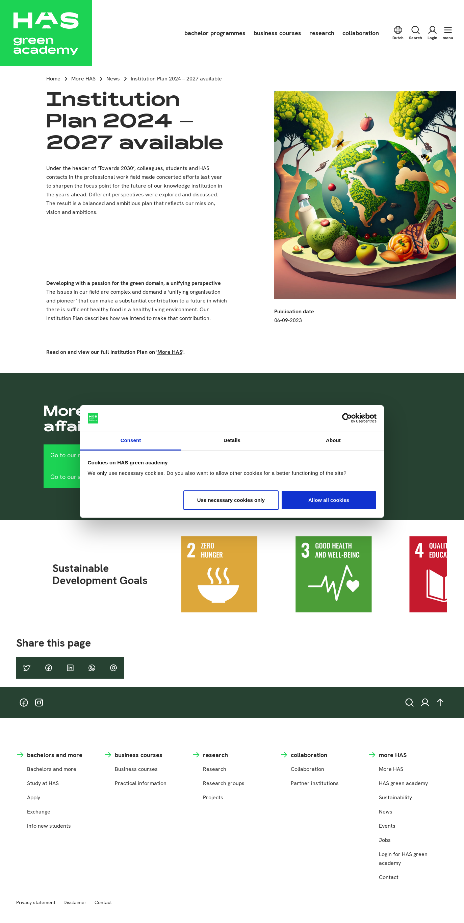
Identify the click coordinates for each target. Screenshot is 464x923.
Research (214, 769)
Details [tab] (232, 440)
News (113, 78)
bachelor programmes (215, 33)
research (321, 33)
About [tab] (333, 440)
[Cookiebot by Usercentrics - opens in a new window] (347, 418)
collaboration (360, 33)
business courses (277, 33)
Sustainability (395, 797)
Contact (388, 877)
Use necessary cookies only (231, 500)
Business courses (136, 769)
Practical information (140, 783)
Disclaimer (74, 902)
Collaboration (307, 769)
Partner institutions (315, 783)
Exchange (38, 811)
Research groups (223, 783)
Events (387, 825)
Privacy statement (35, 902)
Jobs (385, 840)
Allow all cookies (328, 500)
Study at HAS (43, 783)
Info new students (49, 825)
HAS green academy (403, 783)
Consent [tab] (131, 440)
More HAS (83, 78)
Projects (213, 797)
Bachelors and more (51, 769)
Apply (33, 797)
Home (53, 78)
